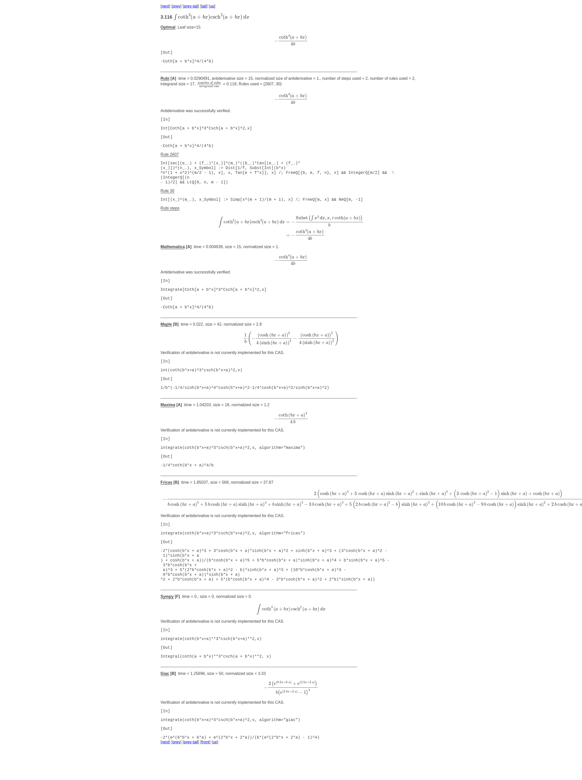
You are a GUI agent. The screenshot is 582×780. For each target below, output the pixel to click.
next (165, 6)
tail (203, 6)
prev (176, 6)
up (212, 6)
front (205, 773)
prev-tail (191, 6)
